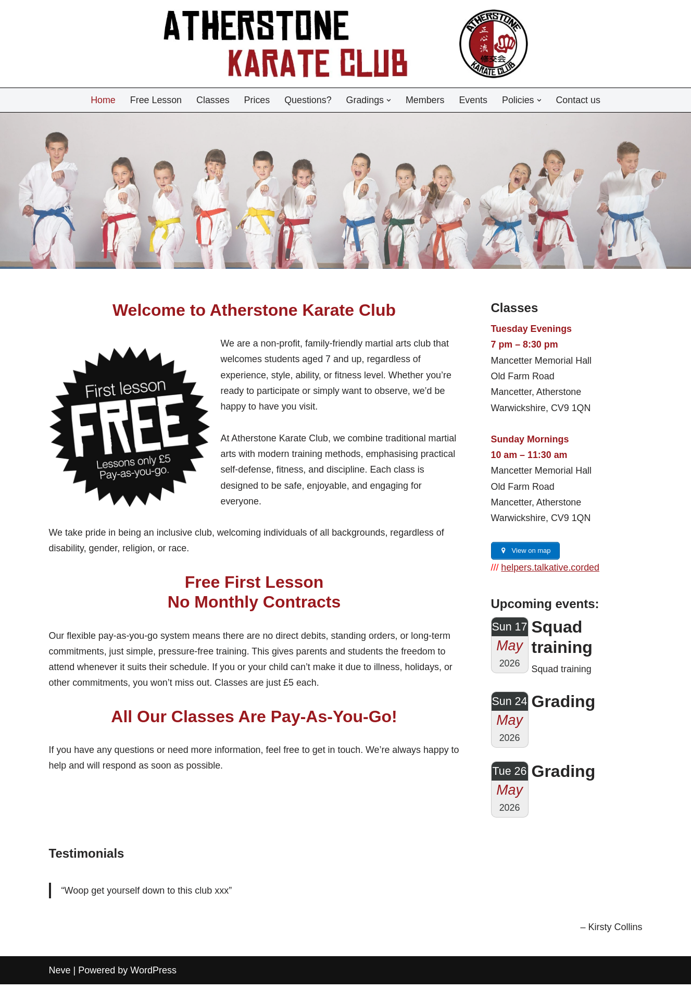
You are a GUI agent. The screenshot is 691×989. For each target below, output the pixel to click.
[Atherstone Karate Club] (346, 43)
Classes (212, 100)
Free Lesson (155, 100)
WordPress (153, 975)
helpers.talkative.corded (550, 570)
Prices (256, 100)
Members (425, 100)
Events (474, 100)
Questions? (307, 100)
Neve (60, 975)
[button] (389, 100)
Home (101, 100)
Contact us (579, 100)
